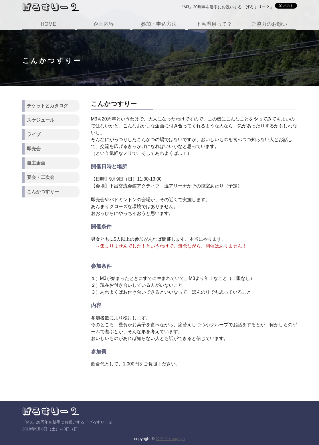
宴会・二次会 (40, 177)
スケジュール (40, 120)
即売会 (34, 148)
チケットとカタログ (47, 105)
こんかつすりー (43, 191)
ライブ (34, 134)
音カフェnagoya (170, 438)
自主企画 (36, 163)
